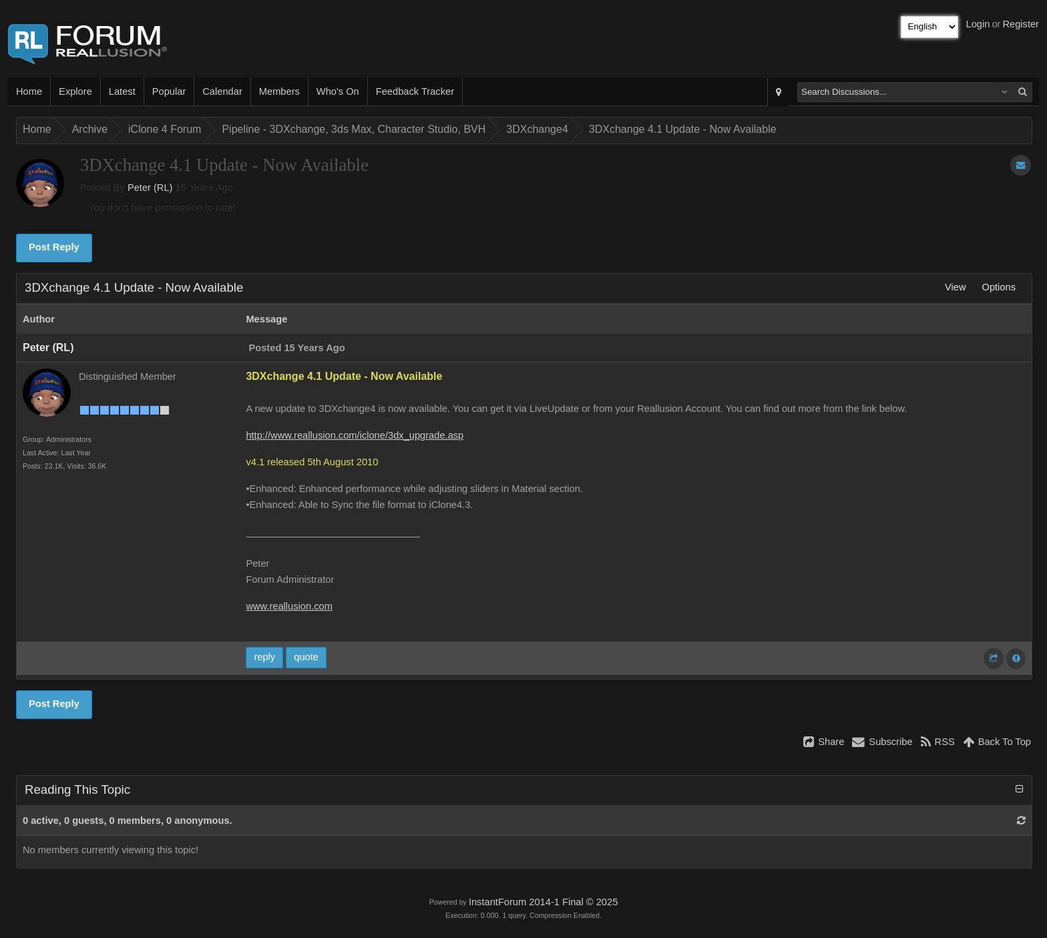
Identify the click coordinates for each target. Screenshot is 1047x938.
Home (29, 91)
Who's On (337, 91)
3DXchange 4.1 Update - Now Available (683, 129)
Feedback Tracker (415, 91)
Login (978, 24)
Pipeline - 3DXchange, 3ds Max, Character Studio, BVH (353, 129)
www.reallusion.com (289, 606)
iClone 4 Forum (164, 129)
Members (279, 91)
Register (1020, 24)
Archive (90, 129)
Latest (122, 91)
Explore (75, 91)
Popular (169, 91)
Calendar (222, 91)
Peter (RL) (150, 187)
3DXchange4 (537, 129)
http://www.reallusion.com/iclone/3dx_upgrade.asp (354, 435)
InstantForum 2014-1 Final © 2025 (543, 902)
